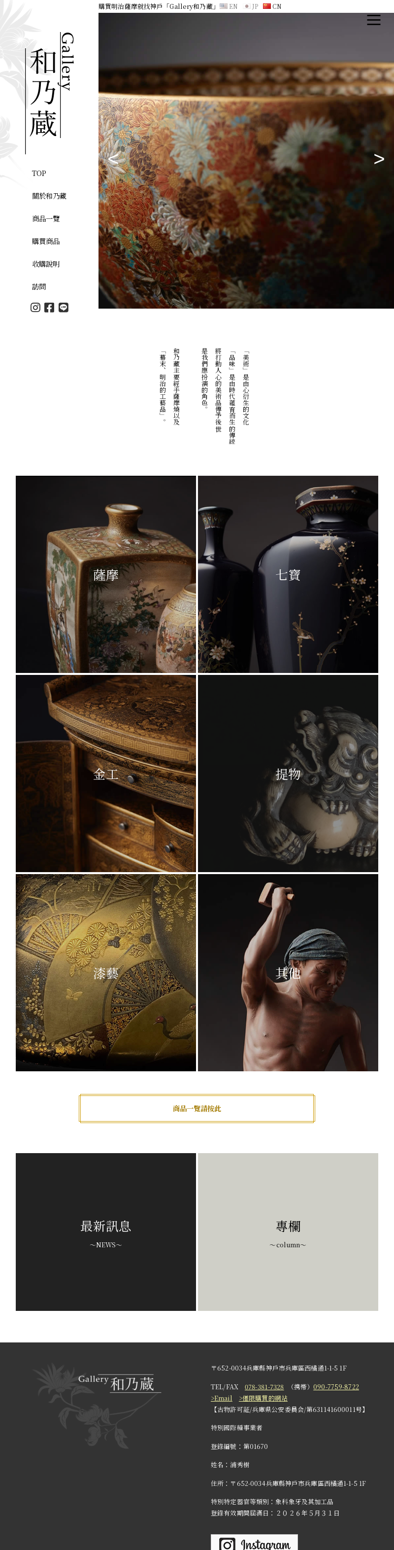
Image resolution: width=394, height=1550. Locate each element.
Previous (113, 161)
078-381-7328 (264, 1386)
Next (379, 161)
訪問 (39, 286)
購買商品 (46, 241)
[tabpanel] (246, 161)
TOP (39, 173)
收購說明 (46, 263)
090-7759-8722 (336, 1386)
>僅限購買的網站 (263, 1398)
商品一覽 (46, 218)
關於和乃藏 (49, 195)
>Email (221, 1398)
